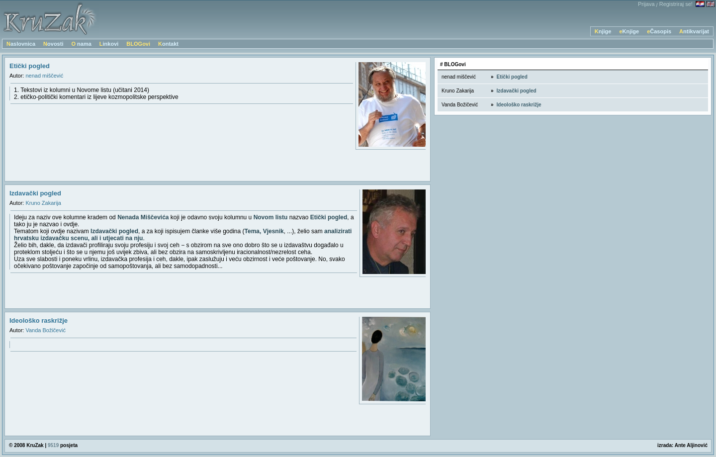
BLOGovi (138, 44)
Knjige (603, 31)
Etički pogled (29, 66)
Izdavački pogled (35, 193)
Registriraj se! (676, 4)
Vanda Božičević (45, 330)
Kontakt (168, 44)
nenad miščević (44, 76)
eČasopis (659, 31)
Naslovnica (20, 44)
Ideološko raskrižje (38, 320)
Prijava (646, 4)
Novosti (53, 44)
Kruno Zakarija (43, 203)
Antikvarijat (694, 31)
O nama (81, 44)
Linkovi (109, 44)
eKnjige (629, 31)
